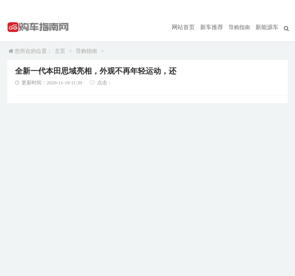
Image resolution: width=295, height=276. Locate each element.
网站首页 (187, 27)
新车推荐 (214, 27)
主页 (60, 51)
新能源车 (267, 27)
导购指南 (241, 27)
